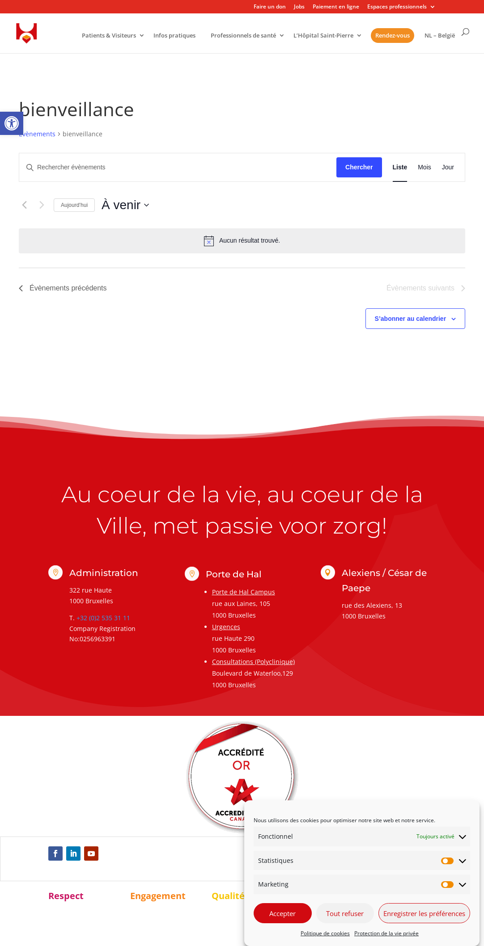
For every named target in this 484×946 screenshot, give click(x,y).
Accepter (282, 913)
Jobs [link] (299, 7)
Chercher (359, 167)
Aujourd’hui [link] (74, 205)
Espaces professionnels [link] (397, 7)
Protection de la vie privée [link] (386, 933)
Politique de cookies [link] (325, 933)
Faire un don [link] (270, 7)
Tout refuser (345, 913)
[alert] (242, 240)
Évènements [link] (37, 134)
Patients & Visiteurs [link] (109, 36)
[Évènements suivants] (41, 205)
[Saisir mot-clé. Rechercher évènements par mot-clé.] (177, 167)
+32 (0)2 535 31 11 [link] (103, 618)
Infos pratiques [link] (174, 36)
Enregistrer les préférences (424, 913)
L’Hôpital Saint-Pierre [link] (323, 36)
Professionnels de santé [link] (243, 36)
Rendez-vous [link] (392, 35)
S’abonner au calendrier (410, 318)
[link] (11, 123)
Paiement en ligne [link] (336, 7)
